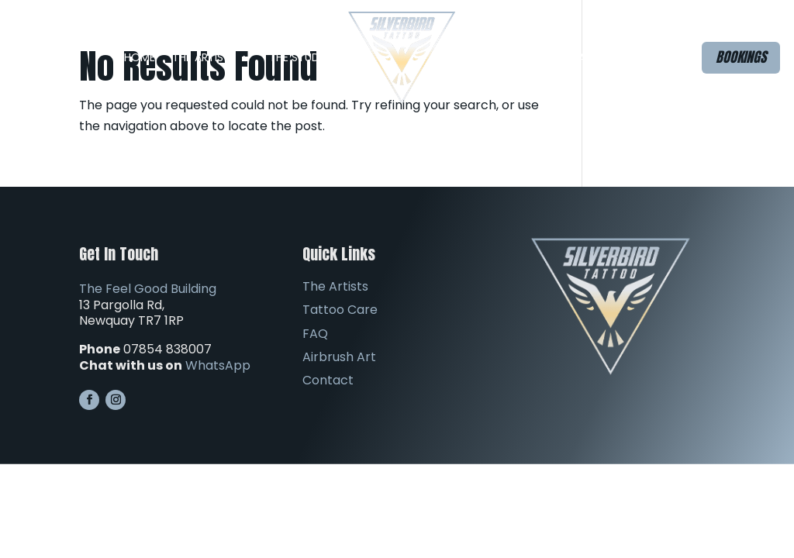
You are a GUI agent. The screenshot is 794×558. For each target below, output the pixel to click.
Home (139, 57)
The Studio (300, 57)
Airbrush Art (562, 57)
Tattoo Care (340, 310)
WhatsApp (217, 365)
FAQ (483, 57)
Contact (642, 57)
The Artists (204, 57)
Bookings (741, 56)
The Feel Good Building (147, 289)
